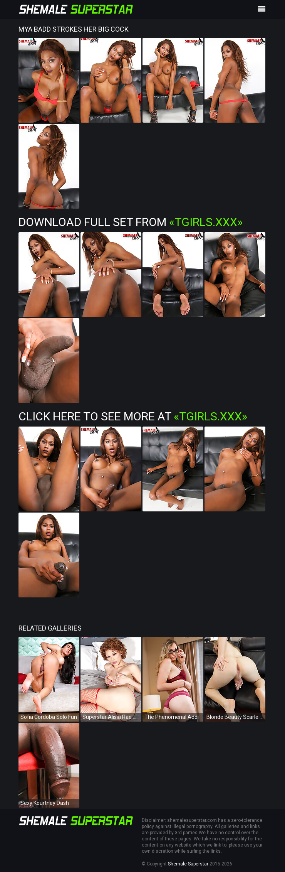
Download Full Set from (130, 222)
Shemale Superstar (188, 864)
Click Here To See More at (132, 416)
